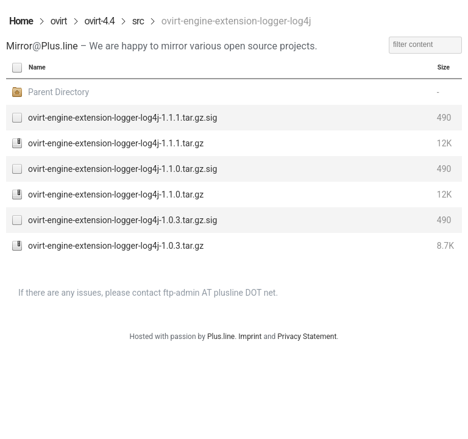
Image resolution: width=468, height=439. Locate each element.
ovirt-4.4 (100, 21)
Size (444, 67)
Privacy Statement (306, 336)
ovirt (59, 21)
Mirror (19, 46)
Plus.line (59, 46)
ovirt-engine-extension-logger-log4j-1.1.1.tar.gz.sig (122, 118)
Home (21, 21)
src (138, 21)
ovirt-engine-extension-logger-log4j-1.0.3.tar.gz (116, 246)
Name (37, 67)
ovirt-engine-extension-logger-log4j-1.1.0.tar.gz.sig (122, 169)
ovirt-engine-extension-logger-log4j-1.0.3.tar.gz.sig (122, 220)
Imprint (249, 336)
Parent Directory (58, 92)
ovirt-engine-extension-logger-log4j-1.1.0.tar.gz (116, 194)
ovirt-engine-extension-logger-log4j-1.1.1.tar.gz (116, 143)
